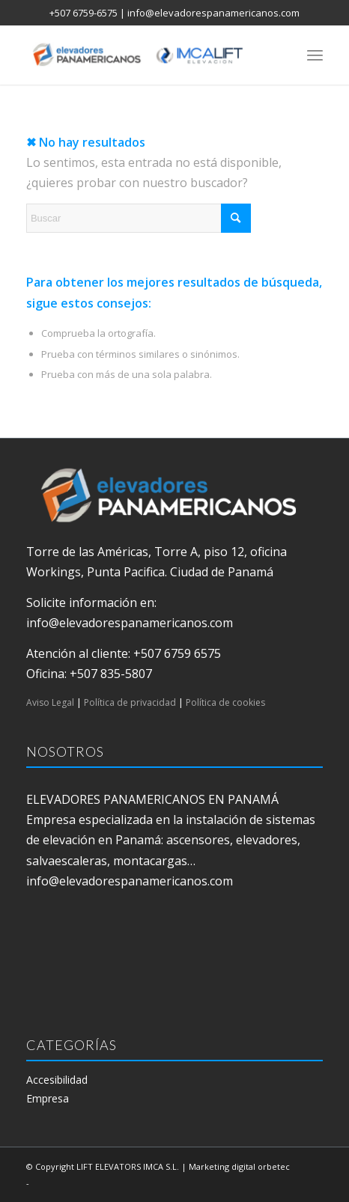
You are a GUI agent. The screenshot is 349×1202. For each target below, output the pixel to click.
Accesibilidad (57, 1080)
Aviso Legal (50, 702)
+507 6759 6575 (177, 653)
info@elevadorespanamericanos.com (213, 12)
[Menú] (315, 55)
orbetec (274, 1166)
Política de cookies (225, 702)
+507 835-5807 (111, 673)
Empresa (47, 1098)
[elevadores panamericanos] (145, 55)
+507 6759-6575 (83, 12)
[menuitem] (315, 55)
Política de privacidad (130, 702)
